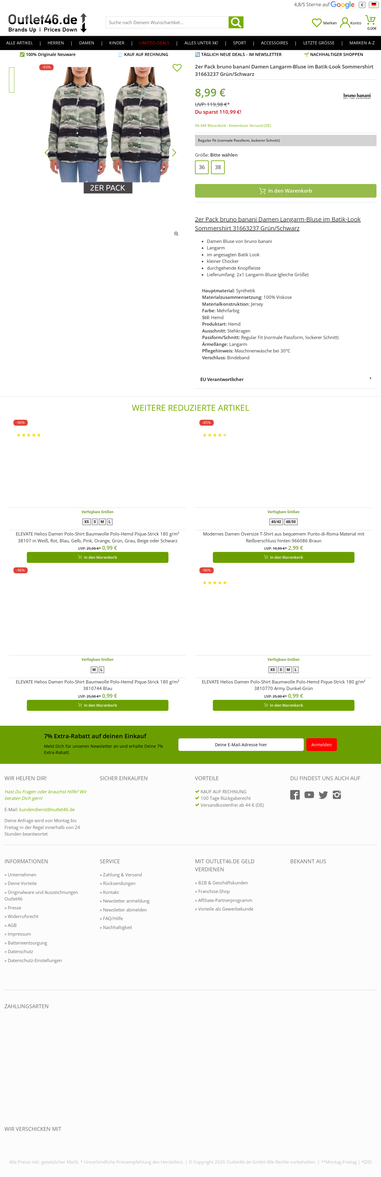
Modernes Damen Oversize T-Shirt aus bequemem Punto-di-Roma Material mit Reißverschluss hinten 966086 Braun (283, 537)
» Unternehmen (20, 875)
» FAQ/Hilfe (111, 918)
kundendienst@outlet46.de (47, 809)
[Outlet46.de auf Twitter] (323, 795)
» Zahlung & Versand (121, 875)
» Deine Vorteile (20, 883)
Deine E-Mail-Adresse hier (241, 744)
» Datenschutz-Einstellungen (33, 960)
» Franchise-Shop (212, 891)
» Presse (12, 908)
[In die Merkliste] (177, 68)
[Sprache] (374, 5)
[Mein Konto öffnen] (350, 22)
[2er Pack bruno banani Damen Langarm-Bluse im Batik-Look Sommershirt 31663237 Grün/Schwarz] (110, 152)
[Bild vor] (174, 152)
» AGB (10, 925)
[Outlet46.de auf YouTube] (309, 795)
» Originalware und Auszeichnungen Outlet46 (41, 895)
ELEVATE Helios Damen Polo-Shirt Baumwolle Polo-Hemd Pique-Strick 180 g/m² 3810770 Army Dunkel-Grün (283, 685)
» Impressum (17, 934)
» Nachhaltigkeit (116, 927)
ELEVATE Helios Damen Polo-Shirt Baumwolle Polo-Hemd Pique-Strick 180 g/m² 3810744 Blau (97, 685)
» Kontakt (109, 892)
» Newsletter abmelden (123, 910)
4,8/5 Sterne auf (324, 4)
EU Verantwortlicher (221, 379)
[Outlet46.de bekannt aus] (294, 926)
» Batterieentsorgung (25, 943)
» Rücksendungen (117, 883)
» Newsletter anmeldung (124, 901)
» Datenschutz (18, 951)
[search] (236, 22)
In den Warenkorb (285, 190)
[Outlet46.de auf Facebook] (295, 795)
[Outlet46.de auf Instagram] (337, 795)
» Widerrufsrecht (21, 916)
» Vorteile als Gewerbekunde (224, 909)
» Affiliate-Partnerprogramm (223, 900)
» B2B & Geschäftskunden (221, 883)
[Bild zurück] (46, 152)
